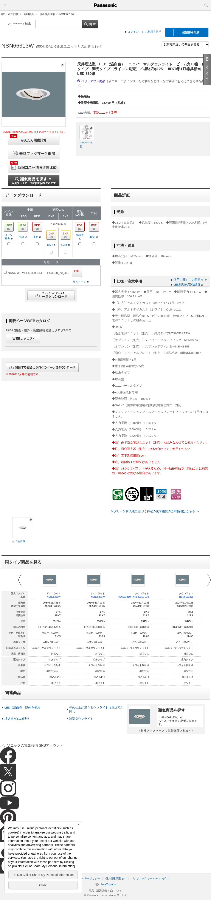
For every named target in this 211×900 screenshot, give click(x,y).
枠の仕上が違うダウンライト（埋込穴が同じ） (96, 709)
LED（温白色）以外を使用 (22, 707)
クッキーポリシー (89, 878)
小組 (23, 236)
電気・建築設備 (9, 14)
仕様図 (80, 236)
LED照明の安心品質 (188, 284)
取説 (94, 236)
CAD (51, 245)
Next (209, 580)
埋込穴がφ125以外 (17, 718)
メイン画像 (9, 237)
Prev (20, 580)
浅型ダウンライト (81, 718)
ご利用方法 (153, 31)
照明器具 (29, 14)
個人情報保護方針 (115, 878)
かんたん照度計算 (28, 138)
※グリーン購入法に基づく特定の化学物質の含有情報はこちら (153, 511)
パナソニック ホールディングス (149, 878)
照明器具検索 (47, 14)
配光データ (80, 281)
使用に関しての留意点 (190, 279)
